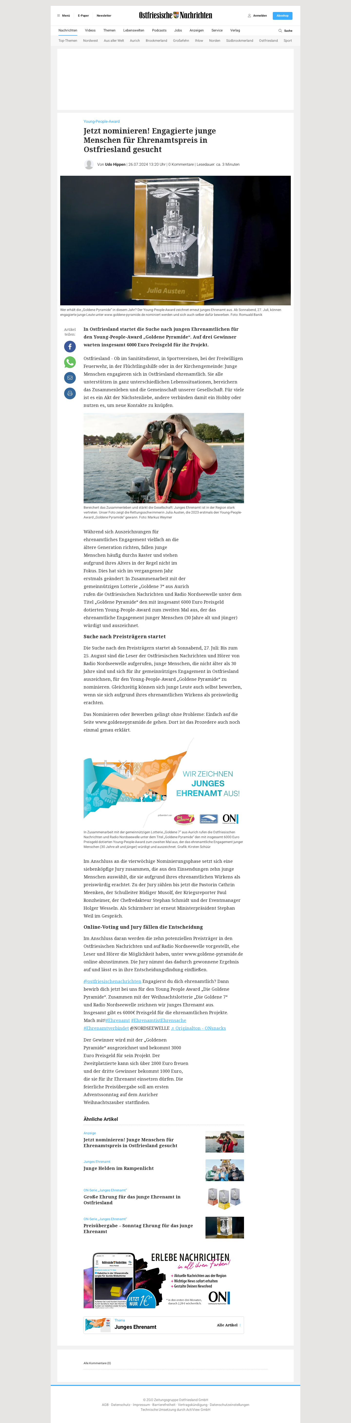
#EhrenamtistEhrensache (158, 1020)
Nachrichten (67, 30)
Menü (63, 16)
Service (217, 30)
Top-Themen (67, 40)
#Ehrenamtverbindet (106, 1028)
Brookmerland (156, 40)
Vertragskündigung (192, 1404)
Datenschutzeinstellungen (229, 1404)
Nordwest (90, 40)
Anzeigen (197, 30)
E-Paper (83, 16)
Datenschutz (120, 1404)
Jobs (178, 30)
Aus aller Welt (114, 40)
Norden (214, 40)
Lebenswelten (133, 30)
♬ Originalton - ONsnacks (198, 1028)
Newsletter (104, 16)
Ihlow (199, 40)
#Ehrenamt (118, 1020)
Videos (90, 30)
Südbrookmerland (239, 40)
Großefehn (181, 40)
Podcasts (159, 30)
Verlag (235, 30)
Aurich (135, 40)
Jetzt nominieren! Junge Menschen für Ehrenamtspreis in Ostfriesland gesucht (130, 1142)
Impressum (141, 1404)
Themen (109, 30)
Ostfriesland (268, 40)
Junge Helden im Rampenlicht (119, 1168)
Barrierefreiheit (164, 1404)
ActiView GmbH (198, 1409)
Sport (288, 40)
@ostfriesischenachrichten (112, 981)
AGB (105, 1404)
